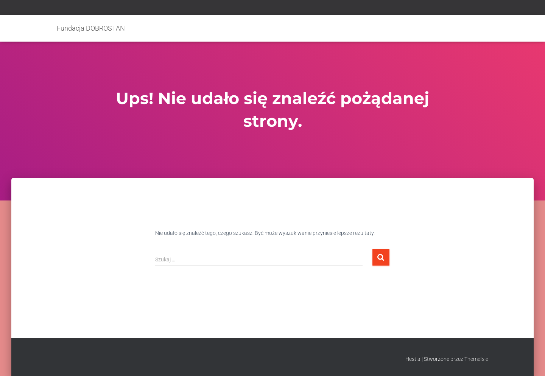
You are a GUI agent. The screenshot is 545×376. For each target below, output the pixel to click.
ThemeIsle (476, 359)
